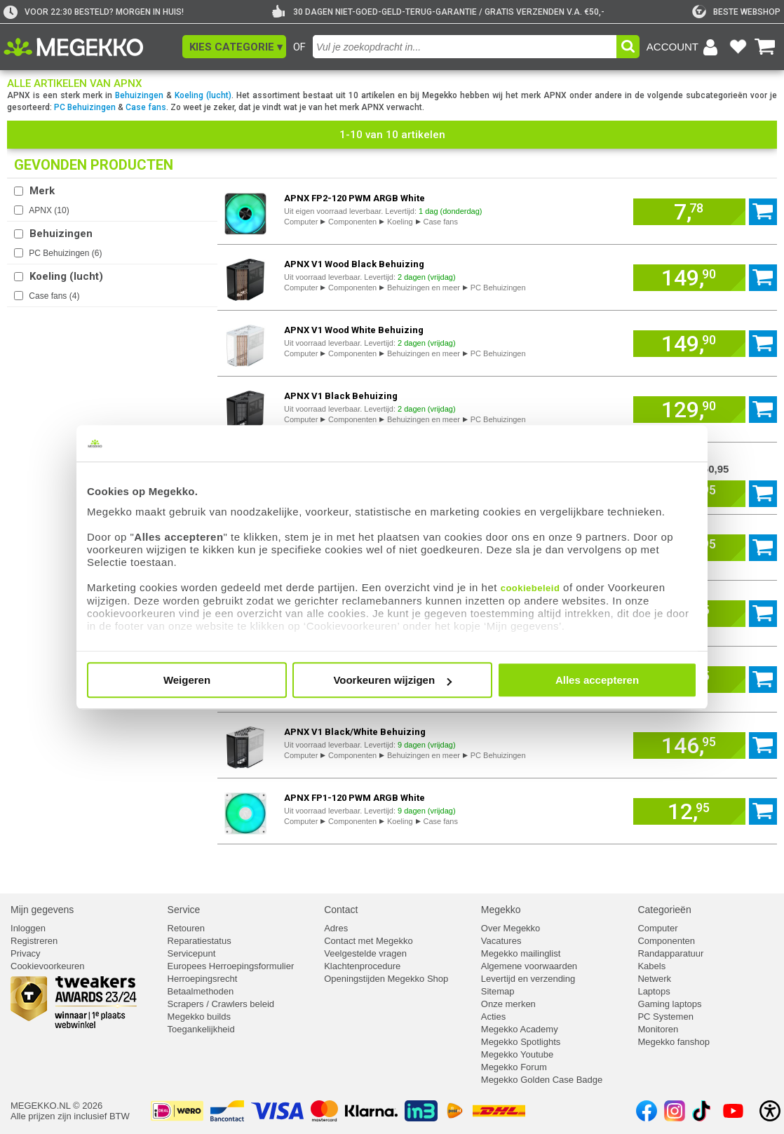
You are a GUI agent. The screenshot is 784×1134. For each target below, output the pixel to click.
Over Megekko (511, 928)
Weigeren (186, 680)
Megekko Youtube (517, 1054)
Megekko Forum (514, 1067)
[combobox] (464, 46)
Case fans (146, 107)
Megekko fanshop (673, 1042)
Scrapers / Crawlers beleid (221, 1004)
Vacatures (501, 941)
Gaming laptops (669, 1004)
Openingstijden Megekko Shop (386, 978)
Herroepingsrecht (203, 978)
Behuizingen (139, 95)
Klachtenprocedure (362, 966)
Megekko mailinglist (520, 953)
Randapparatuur (670, 953)
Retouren (186, 928)
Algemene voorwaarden (529, 966)
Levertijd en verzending (528, 978)
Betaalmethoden (201, 991)
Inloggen (28, 928)
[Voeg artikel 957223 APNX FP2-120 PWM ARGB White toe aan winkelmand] (689, 211)
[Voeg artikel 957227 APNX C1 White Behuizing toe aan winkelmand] (763, 547)
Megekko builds (199, 1016)
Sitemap (498, 991)
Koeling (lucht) (203, 95)
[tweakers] (736, 12)
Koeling (400, 221)
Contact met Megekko (368, 941)
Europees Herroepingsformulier (231, 966)
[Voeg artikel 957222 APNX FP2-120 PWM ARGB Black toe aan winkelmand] (763, 613)
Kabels (651, 966)
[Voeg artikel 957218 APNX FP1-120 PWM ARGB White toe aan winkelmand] (689, 811)
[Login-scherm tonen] (684, 47)
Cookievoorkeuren (48, 966)
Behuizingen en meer (423, 287)
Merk (42, 190)
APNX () (49, 210)
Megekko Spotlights (520, 1042)
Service (184, 909)
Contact (341, 909)
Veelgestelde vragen (365, 953)
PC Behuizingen (85, 107)
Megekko (501, 909)
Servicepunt (192, 953)
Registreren (34, 941)
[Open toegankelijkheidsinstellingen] (769, 1110)
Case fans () (54, 296)
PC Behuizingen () (65, 253)
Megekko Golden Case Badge (541, 1079)
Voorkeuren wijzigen (392, 680)
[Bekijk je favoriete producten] (738, 47)
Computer (301, 221)
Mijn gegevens (42, 909)
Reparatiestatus (199, 941)
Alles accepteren (597, 680)
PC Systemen (665, 1016)
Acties (493, 1016)
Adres (336, 928)
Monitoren (657, 1029)
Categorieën (664, 909)
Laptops (653, 991)
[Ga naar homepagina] (89, 47)
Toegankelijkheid (201, 1029)
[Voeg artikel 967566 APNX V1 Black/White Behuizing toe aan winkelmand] (689, 745)
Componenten (352, 221)
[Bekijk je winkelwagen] (765, 47)
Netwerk (654, 978)
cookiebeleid (530, 588)
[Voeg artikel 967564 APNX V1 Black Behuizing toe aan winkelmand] (689, 409)
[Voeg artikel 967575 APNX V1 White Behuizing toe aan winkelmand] (763, 493)
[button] (234, 46)
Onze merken (508, 1004)
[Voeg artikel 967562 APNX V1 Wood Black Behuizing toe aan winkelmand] (689, 277)
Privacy (26, 953)
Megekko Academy (519, 1029)
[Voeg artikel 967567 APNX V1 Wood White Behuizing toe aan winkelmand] (689, 343)
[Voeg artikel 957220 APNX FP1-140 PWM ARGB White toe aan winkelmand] (763, 679)
